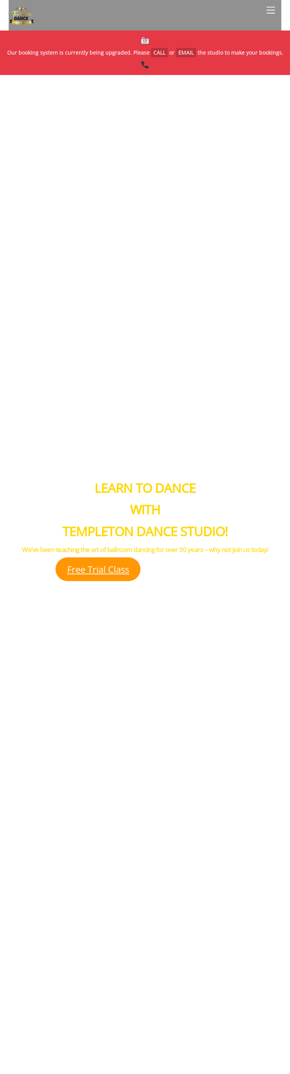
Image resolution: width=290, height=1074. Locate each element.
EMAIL (186, 52)
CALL (159, 52)
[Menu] (270, 10)
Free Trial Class (98, 569)
